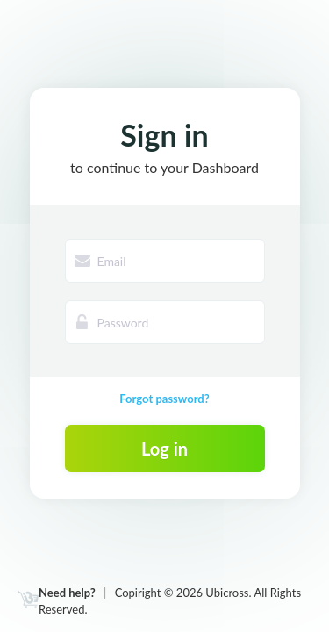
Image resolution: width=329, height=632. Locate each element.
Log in (164, 448)
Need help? (67, 592)
